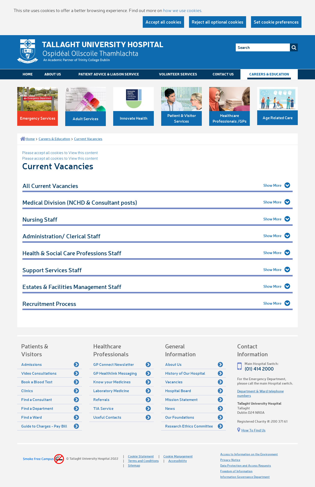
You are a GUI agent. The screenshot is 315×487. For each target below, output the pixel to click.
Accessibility (177, 460)
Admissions (50, 364)
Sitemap (134, 465)
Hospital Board (194, 391)
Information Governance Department (245, 477)
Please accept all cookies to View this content (60, 152)
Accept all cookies (163, 22)
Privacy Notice (230, 460)
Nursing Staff (39, 219)
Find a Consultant (50, 399)
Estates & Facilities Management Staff (71, 286)
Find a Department (50, 408)
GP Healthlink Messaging (122, 373)
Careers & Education (269, 74)
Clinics (50, 391)
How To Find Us (253, 430)
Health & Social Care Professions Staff (71, 253)
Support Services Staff (52, 270)
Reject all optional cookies (217, 22)
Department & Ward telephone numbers (260, 393)
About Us (52, 74)
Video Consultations (50, 373)
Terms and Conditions (143, 460)
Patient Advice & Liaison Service (109, 74)
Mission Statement (194, 399)
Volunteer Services (178, 74)
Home (28, 74)
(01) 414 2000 (259, 369)
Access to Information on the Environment (249, 454)
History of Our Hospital (194, 373)
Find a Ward (50, 417)
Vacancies (194, 382)
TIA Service (122, 408)
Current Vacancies (88, 138)
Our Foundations (194, 417)
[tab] (157, 186)
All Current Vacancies (50, 185)
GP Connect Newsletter (122, 364)
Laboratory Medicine (122, 391)
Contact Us (223, 74)
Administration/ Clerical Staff (61, 236)
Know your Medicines (122, 382)
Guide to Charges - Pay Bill (50, 426)
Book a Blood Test (50, 382)
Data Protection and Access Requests (245, 465)
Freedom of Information (236, 471)
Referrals (122, 399)
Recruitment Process (49, 303)
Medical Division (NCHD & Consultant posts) (79, 202)
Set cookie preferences (276, 22)
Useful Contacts (122, 417)
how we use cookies (182, 10)
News (194, 408)
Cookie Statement (141, 456)
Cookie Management (178, 456)
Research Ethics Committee (194, 426)
